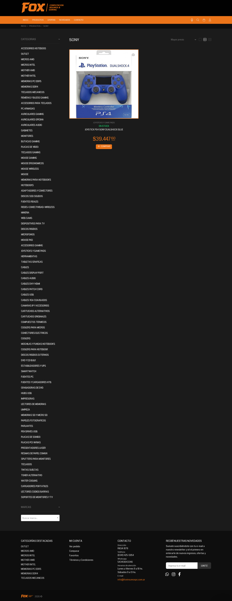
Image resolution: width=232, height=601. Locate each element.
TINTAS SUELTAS (29, 469)
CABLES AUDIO (28, 278)
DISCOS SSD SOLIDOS (32, 196)
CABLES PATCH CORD (31, 289)
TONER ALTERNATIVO (31, 475)
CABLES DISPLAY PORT (32, 272)
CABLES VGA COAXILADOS (34, 300)
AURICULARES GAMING (32, 114)
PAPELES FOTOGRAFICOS (33, 420)
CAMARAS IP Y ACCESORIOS (35, 305)
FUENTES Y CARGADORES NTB (36, 382)
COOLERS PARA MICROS (33, 327)
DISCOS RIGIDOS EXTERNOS (35, 354)
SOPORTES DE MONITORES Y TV (37, 497)
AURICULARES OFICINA (32, 119)
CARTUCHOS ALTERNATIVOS (35, 311)
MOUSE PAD (27, 239)
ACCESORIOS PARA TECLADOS (36, 103)
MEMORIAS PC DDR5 (31, 81)
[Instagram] (173, 574)
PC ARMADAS (28, 108)
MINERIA (25, 212)
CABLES (25, 267)
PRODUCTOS (35, 26)
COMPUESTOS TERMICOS (33, 322)
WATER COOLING (29, 480)
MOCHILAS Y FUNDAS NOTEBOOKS (38, 343)
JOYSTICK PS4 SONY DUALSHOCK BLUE (104, 129)
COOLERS (25, 338)
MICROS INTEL (28, 64)
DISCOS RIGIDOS (29, 228)
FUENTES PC (27, 376)
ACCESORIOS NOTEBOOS (33, 48)
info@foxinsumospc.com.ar (131, 579)
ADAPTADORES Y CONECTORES (36, 190)
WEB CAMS (26, 218)
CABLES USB (27, 294)
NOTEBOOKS (27, 185)
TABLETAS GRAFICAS (32, 261)
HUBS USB (26, 393)
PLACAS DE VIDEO (29, 146)
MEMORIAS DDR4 (29, 86)
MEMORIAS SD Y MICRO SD (34, 415)
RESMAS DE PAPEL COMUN (34, 453)
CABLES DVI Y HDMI (30, 283)
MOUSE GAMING (29, 157)
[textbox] (40, 518)
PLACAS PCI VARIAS (31, 442)
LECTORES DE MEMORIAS (33, 404)
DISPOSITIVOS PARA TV (32, 223)
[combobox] (40, 518)
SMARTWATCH (28, 371)
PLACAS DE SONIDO (30, 436)
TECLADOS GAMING (30, 152)
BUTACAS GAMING (30, 141)
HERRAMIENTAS (29, 256)
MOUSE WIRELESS (30, 168)
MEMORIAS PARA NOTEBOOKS (36, 179)
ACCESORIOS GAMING (32, 245)
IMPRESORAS (27, 398)
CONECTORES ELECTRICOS (34, 332)
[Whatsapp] (167, 574)
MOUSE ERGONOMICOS (32, 163)
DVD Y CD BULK (28, 360)
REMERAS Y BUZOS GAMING (34, 97)
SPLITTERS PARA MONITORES (36, 458)
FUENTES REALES (29, 201)
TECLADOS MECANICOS (32, 92)
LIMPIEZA (25, 409)
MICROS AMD (27, 59)
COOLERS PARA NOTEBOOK (34, 349)
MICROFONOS (27, 234)
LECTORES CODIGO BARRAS (35, 491)
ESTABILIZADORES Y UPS (33, 365)
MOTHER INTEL (28, 75)
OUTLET (25, 53)
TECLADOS (26, 464)
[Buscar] (198, 20)
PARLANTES (27, 425)
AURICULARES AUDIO (31, 125)
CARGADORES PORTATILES (34, 486)
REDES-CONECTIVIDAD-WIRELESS (37, 207)
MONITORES (27, 135)
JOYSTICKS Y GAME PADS (33, 250)
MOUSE (24, 174)
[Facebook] (179, 574)
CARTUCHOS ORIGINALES (33, 316)
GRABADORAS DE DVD (32, 387)
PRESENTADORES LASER (33, 447)
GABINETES (26, 130)
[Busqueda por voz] (191, 20)
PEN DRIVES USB (29, 431)
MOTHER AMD (28, 70)
